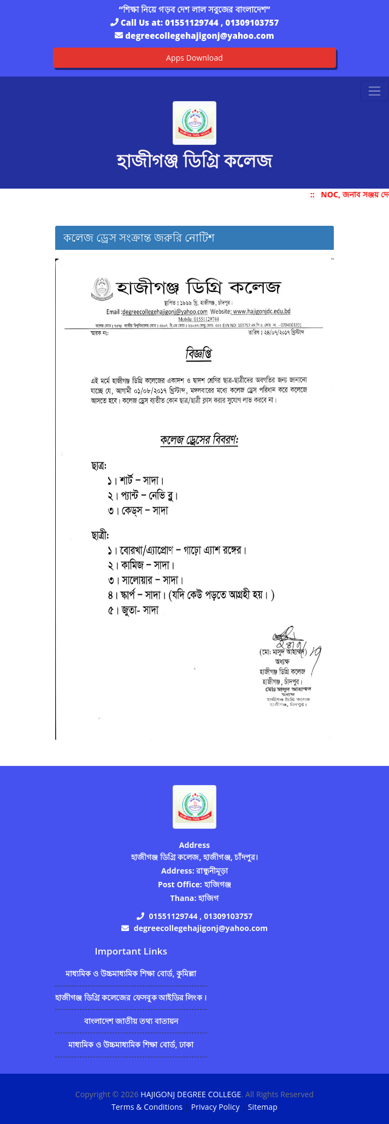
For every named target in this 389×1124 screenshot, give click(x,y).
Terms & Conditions (146, 1107)
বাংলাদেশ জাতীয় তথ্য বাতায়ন (131, 1021)
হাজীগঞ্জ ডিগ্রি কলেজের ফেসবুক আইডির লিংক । (131, 997)
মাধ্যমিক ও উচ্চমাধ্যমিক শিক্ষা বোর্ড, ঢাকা (130, 1044)
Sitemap (263, 1107)
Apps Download (194, 57)
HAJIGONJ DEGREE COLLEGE (190, 1094)
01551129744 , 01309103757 (222, 22)
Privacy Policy (215, 1107)
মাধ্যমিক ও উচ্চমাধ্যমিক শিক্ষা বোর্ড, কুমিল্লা (131, 973)
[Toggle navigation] (374, 91)
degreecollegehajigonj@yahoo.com (199, 35)
